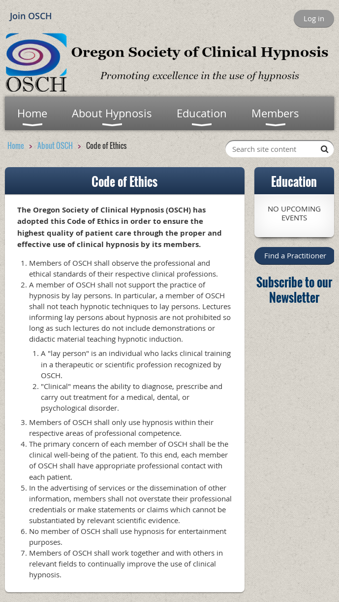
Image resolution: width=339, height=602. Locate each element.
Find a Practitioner (295, 255)
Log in (314, 18)
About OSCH (55, 145)
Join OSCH (31, 16)
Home (15, 145)
